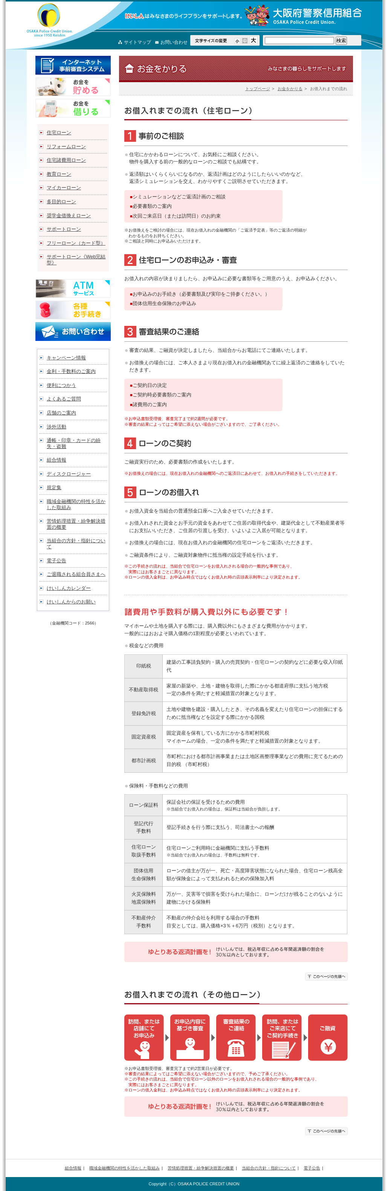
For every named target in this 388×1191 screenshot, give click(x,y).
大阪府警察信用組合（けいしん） (50, 20)
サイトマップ (137, 42)
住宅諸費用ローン (66, 160)
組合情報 (56, 460)
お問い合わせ (174, 42)
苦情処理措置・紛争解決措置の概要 (76, 524)
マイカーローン (64, 187)
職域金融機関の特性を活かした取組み (76, 504)
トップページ (257, 88)
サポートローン (64, 229)
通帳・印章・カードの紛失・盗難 (74, 443)
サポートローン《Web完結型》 (76, 260)
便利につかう (61, 385)
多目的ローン (61, 201)
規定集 (54, 487)
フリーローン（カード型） (76, 243)
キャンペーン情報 (66, 358)
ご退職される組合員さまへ (76, 574)
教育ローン (59, 174)
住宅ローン (59, 132)
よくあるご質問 (64, 399)
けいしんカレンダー (69, 588)
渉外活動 (56, 427)
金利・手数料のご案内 (71, 371)
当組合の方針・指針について (76, 543)
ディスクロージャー (69, 474)
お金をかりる (290, 88)
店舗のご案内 (61, 413)
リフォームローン (66, 146)
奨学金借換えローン (69, 215)
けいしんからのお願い (71, 602)
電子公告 (56, 560)
